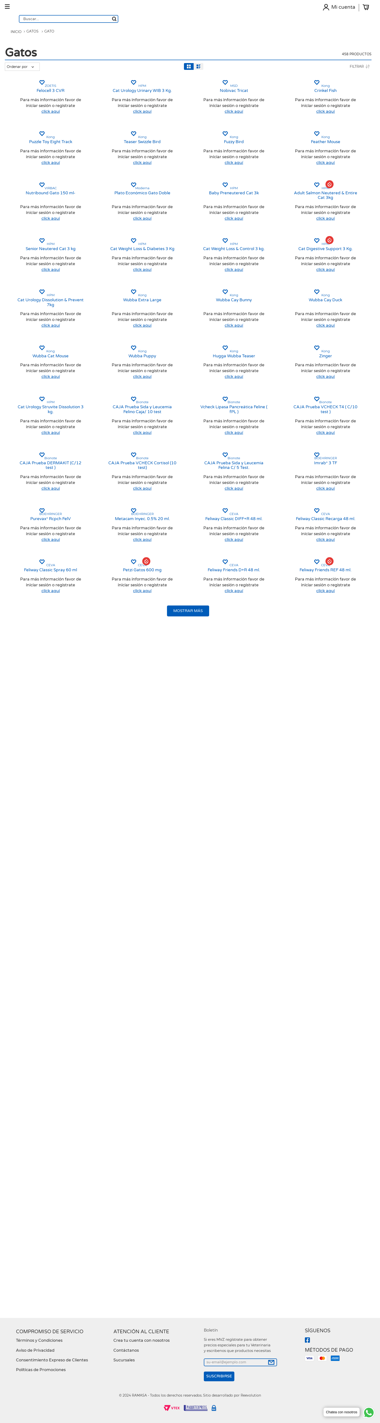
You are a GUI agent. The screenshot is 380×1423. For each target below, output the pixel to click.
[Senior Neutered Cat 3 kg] (99, 504)
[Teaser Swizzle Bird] (177, 259)
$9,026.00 (37, 290)
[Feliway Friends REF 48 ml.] (333, 1240)
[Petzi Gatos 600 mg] (177, 1240)
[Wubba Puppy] (177, 750)
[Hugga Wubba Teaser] (255, 750)
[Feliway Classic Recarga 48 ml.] (333, 1120)
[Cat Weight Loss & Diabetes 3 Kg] (177, 504)
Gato (48, 43)
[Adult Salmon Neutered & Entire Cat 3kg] (333, 382)
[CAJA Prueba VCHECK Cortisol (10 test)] (177, 997)
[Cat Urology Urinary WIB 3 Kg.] (177, 139)
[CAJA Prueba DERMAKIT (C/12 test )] (99, 997)
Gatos (31, 43)
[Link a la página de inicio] (15, 43)
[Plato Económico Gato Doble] (177, 382)
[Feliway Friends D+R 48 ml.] (255, 1240)
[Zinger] (333, 750)
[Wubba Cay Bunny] (255, 627)
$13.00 (21, 290)
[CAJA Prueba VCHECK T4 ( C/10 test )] (333, 872)
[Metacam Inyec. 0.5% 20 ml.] (177, 1120)
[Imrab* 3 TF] (333, 997)
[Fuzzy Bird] (255, 259)
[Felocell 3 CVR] (99, 139)
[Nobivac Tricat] (255, 139)
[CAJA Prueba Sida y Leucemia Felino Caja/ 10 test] (177, 872)
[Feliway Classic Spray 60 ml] (99, 1240)
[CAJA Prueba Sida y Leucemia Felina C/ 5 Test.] (255, 997)
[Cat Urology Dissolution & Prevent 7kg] (99, 627)
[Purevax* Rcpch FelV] (99, 1120)
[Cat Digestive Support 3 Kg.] (333, 504)
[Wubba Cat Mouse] (99, 750)
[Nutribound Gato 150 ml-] (99, 382)
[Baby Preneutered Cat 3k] (255, 382)
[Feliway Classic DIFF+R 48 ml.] (255, 1120)
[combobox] (201, 12)
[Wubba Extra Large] (177, 627)
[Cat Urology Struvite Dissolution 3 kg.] (99, 872)
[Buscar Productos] (247, 11)
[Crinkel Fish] (333, 139)
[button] (31, 87)
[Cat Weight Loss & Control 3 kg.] (255, 504)
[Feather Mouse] (333, 259)
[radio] (64, 74)
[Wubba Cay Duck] (333, 627)
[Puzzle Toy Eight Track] (99, 259)
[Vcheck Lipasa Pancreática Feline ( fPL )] (255, 872)
